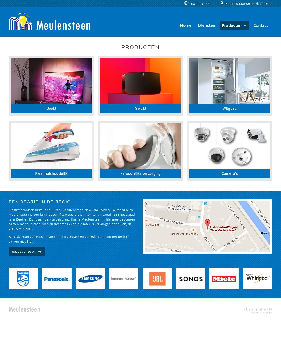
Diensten (206, 25)
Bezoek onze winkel (27, 252)
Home (185, 25)
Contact (260, 25)
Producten (234, 25)
